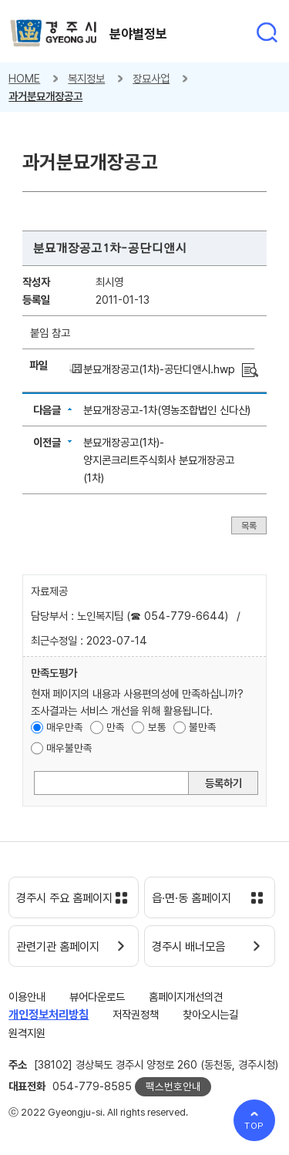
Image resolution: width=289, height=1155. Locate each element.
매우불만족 (69, 748)
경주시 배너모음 (188, 947)
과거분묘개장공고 (45, 96)
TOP (254, 1125)
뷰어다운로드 (97, 996)
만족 (115, 727)
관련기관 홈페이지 (57, 947)
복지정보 (86, 78)
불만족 (203, 727)
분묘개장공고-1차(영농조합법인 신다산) (166, 409)
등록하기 (223, 783)
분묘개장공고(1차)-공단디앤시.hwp (159, 368)
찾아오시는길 (210, 1014)
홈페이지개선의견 (186, 996)
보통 (157, 727)
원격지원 (26, 1032)
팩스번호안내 (173, 1086)
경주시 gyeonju (53, 33)
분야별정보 (138, 34)
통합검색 (267, 32)
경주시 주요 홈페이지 (64, 898)
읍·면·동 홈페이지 (191, 898)
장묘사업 (151, 78)
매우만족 (64, 727)
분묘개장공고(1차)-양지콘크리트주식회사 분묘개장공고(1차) (158, 460)
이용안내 (26, 996)
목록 (249, 525)
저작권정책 (136, 1014)
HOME (24, 78)
